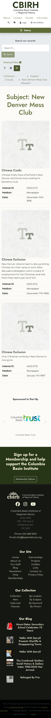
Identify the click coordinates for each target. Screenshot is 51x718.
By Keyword (35, 603)
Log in (33, 714)
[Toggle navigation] (25, 30)
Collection (15, 596)
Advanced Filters (12, 62)
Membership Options (25, 479)
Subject (34, 76)
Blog (15, 568)
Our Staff (15, 564)
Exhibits (35, 564)
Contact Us (36, 571)
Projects (35, 561)
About (6, 18)
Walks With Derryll (30, 651)
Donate (29, 18)
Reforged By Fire (30, 677)
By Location (35, 596)
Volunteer (42, 18)
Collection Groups (9, 78)
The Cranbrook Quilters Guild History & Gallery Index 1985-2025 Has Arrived (30, 665)
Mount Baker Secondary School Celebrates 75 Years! (30, 627)
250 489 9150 (29, 534)
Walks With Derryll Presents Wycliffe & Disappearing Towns (30, 641)
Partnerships (35, 557)
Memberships (15, 578)
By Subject (36, 599)
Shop (15, 574)
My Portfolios (37, 22)
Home (15, 557)
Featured (15, 603)
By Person (35, 606)
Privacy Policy (35, 574)
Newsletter (15, 571)
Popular (15, 606)
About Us (15, 561)
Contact (17, 18)
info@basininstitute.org (29, 537)
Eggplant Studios (17, 707)
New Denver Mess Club (34, 79)
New (15, 599)
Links (35, 568)
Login (23, 22)
